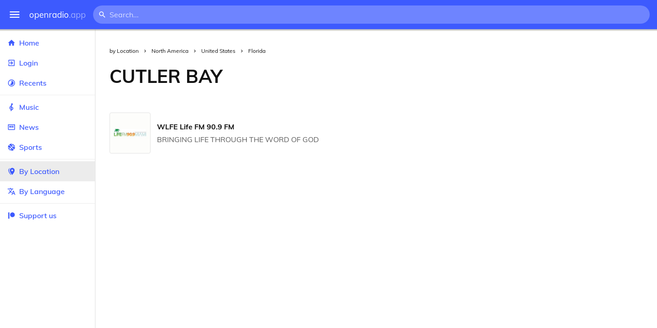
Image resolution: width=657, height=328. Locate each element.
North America (169, 50)
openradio (57, 15)
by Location (124, 50)
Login (47, 63)
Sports (47, 147)
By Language (47, 191)
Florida (257, 50)
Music (47, 107)
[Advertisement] (446, 76)
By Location (47, 171)
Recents (47, 83)
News (47, 127)
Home (47, 43)
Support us (32, 215)
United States (218, 50)
